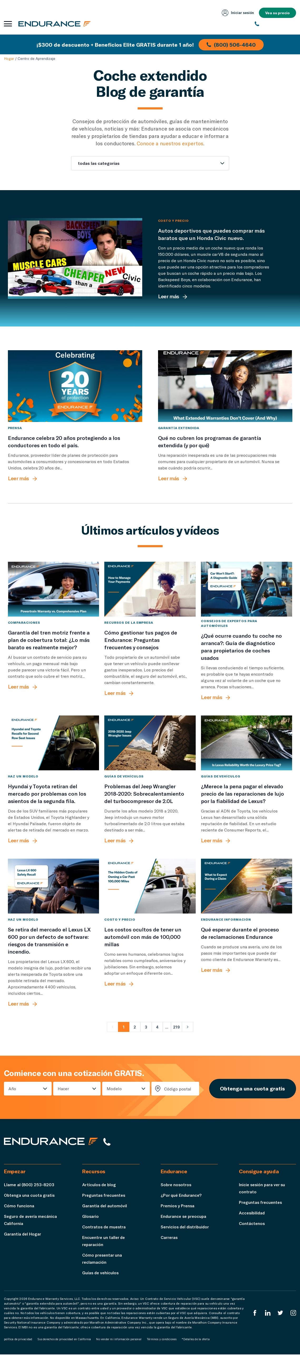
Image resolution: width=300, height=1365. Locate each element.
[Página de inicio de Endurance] (55, 24)
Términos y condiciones (161, 1349)
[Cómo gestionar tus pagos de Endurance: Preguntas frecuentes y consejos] (150, 598)
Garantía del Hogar (23, 1244)
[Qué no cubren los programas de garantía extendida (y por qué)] (225, 390)
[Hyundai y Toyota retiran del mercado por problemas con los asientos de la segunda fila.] (53, 752)
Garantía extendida (178, 437)
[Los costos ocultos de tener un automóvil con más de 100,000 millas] (150, 895)
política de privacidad (18, 1349)
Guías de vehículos (124, 785)
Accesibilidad (252, 1223)
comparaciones (24, 631)
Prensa (15, 437)
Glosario (90, 1226)
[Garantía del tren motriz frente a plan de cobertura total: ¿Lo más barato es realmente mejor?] (53, 598)
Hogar (9, 58)
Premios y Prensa (178, 1216)
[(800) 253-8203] (275, 24)
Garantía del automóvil (104, 1216)
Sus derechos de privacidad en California (64, 1349)
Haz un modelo (23, 785)
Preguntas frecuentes (104, 1205)
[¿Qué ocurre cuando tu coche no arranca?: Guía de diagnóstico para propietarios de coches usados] (246, 598)
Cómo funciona (19, 1216)
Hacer (62, 1097)
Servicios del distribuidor (186, 1237)
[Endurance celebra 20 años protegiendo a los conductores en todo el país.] (75, 390)
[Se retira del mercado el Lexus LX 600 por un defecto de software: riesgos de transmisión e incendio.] (53, 895)
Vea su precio (277, 13)
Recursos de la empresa (128, 631)
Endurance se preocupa (184, 1226)
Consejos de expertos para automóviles (229, 632)
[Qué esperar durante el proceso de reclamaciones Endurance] (246, 895)
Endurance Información (226, 928)
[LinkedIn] (267, 1323)
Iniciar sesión (236, 12)
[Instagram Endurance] (293, 1323)
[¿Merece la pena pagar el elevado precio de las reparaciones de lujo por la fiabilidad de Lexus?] (246, 752)
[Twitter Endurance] (280, 1323)
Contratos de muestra (104, 1237)
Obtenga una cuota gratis (251, 1098)
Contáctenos (252, 1233)
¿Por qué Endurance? (182, 1205)
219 (176, 1036)
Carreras (169, 1247)
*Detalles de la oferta (195, 1349)
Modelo (113, 1097)
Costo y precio (173, 220)
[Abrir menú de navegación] (8, 24)
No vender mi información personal (118, 1349)
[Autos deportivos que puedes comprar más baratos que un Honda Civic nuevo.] (75, 258)
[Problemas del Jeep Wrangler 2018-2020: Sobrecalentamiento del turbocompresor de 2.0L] (150, 752)
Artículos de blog (99, 1195)
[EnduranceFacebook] (254, 1323)
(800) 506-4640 (231, 44)
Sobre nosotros (177, 1195)
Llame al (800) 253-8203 (29, 1195)
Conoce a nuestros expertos (170, 143)
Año (12, 1097)
